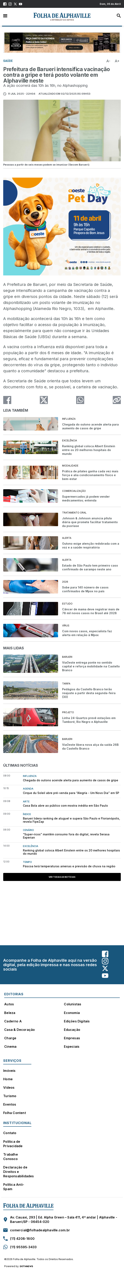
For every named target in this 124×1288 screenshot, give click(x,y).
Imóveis (9, 1071)
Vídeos (8, 1087)
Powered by (18, 1266)
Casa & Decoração (19, 1030)
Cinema (10, 1047)
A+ (117, 61)
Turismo (9, 1096)
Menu (5, 15)
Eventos (9, 1104)
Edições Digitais (77, 1021)
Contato (9, 1133)
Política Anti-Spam (13, 1187)
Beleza (9, 1013)
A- (108, 61)
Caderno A (13, 1021)
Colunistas (72, 1004)
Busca (119, 16)
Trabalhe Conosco (10, 1156)
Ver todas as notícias (62, 877)
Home (8, 1079)
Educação (72, 1030)
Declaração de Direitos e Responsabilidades (18, 1171)
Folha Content (14, 1113)
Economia (72, 1013)
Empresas (72, 1038)
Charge (10, 1038)
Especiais (71, 1047)
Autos (9, 1004)
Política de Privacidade (13, 1144)
